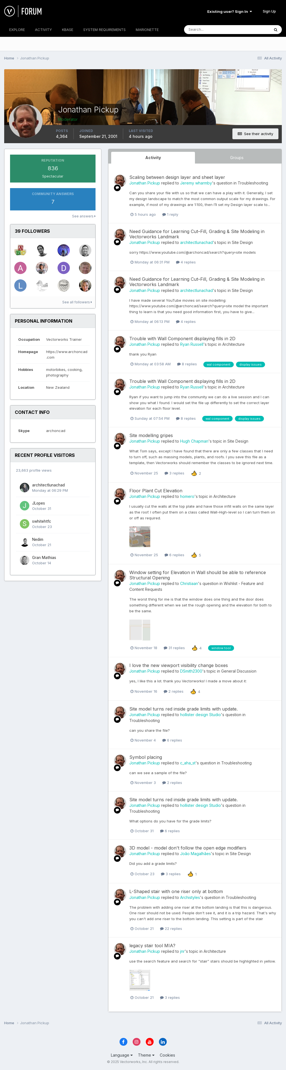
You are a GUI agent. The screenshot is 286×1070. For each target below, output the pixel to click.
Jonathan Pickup (144, 183)
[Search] (208, 29)
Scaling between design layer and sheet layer (177, 177)
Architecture (233, 344)
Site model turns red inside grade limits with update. (183, 709)
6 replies (174, 555)
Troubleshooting (253, 183)
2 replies (173, 691)
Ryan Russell (191, 344)
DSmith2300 (191, 671)
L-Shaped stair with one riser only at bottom (176, 891)
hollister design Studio (200, 714)
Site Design (242, 242)
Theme (146, 1055)
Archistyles (190, 897)
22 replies (171, 928)
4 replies (186, 262)
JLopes (38, 503)
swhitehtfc (41, 521)
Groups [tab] (237, 157)
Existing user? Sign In (229, 11)
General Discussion (238, 671)
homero (187, 496)
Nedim (37, 539)
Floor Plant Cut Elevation (155, 490)
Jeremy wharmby (196, 183)
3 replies (174, 473)
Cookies (167, 1055)
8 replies (187, 364)
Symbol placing (145, 757)
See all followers (77, 302)
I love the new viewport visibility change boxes (178, 665)
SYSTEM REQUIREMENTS (104, 29)
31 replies (174, 648)
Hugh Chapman (194, 441)
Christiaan (189, 583)
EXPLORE (17, 29)
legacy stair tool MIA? (152, 945)
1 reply (170, 214)
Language (122, 1055)
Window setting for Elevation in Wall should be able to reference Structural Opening (197, 575)
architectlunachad (48, 485)
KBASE (67, 29)
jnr (182, 951)
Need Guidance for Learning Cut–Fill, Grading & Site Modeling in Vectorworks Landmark (196, 234)
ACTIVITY (43, 29)
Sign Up (269, 11)
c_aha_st (188, 762)
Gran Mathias (44, 557)
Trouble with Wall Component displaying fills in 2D (182, 338)
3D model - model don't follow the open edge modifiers (187, 848)
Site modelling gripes (151, 435)
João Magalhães (195, 853)
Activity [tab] (153, 157)
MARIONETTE (147, 29)
